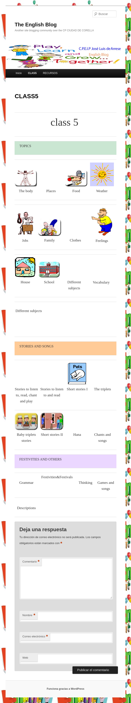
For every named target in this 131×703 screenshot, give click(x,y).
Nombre (29, 615)
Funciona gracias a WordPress (65, 688)
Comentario (31, 562)
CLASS (32, 73)
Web (25, 657)
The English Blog (36, 24)
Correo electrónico (35, 637)
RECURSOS (50, 73)
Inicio (19, 73)
